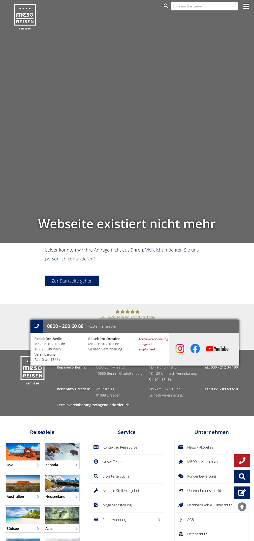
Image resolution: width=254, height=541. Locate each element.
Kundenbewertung (201, 476)
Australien (23, 487)
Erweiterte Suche (116, 476)
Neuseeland (62, 487)
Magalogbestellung (117, 505)
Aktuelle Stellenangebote (122, 490)
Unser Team (112, 461)
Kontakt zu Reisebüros (120, 447)
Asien (62, 519)
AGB (190, 519)
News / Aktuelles (200, 447)
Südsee (23, 519)
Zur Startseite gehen (72, 281)
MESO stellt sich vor (203, 461)
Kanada (62, 455)
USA (23, 455)
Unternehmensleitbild (204, 490)
